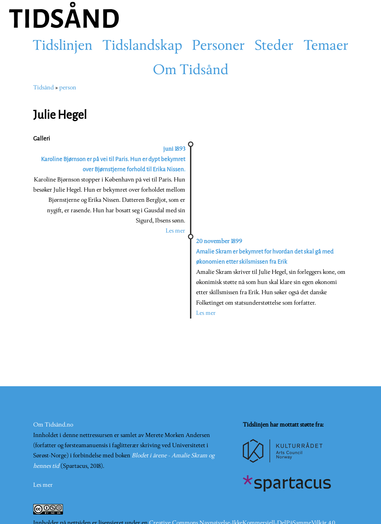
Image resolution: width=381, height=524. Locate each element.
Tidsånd (43, 88)
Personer (218, 46)
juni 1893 (174, 149)
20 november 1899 (219, 241)
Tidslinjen (62, 46)
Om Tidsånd (191, 70)
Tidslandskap (142, 46)
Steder (274, 46)
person (67, 88)
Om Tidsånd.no (53, 425)
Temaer (325, 46)
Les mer (175, 231)
